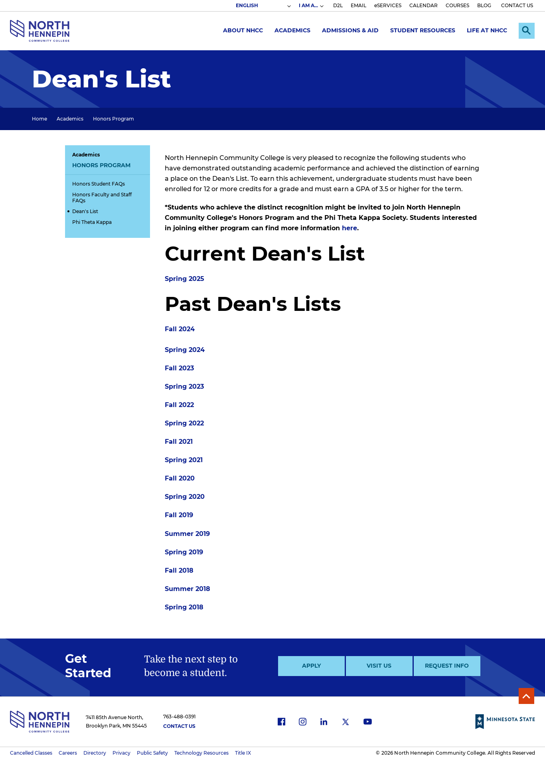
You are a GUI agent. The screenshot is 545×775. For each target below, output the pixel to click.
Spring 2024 (185, 350)
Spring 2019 (184, 552)
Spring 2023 (184, 386)
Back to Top (526, 696)
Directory (94, 753)
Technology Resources (201, 753)
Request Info (447, 665)
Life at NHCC (487, 30)
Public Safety (152, 753)
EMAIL (358, 5)
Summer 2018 (187, 589)
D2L (338, 5)
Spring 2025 (184, 279)
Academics (292, 30)
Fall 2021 (179, 441)
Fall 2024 (180, 329)
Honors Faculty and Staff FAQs (102, 198)
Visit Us (379, 665)
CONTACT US (517, 5)
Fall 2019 (179, 515)
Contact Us (179, 726)
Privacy (121, 753)
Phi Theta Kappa (92, 222)
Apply (311, 665)
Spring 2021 (184, 460)
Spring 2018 (184, 607)
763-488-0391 (179, 717)
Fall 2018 (179, 570)
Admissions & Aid (350, 30)
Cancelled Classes (31, 753)
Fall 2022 (179, 405)
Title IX (243, 753)
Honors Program (113, 119)
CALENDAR (423, 5)
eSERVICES (387, 5)
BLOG (484, 5)
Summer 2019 (187, 534)
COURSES (457, 5)
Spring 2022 (184, 423)
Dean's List (85, 211)
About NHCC (243, 30)
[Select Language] (263, 5)
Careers (68, 753)
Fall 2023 (179, 368)
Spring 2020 (185, 496)
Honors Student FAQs (98, 184)
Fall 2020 (180, 478)
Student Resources (422, 30)
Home (39, 119)
